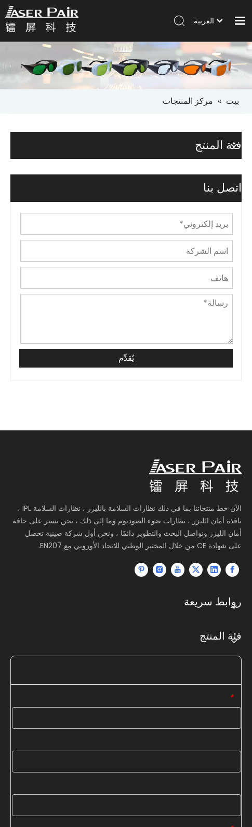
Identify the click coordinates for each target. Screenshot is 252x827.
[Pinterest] (141, 569)
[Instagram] (159, 569)
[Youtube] (177, 569)
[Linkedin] (214, 569)
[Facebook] (232, 569)
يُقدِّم (126, 358)
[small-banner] (126, 65)
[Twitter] (196, 569)
